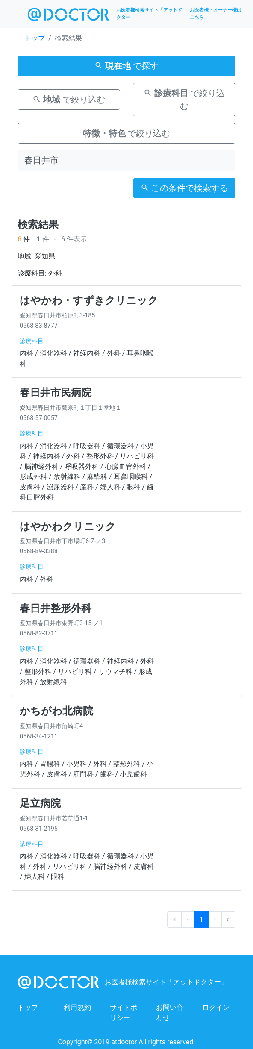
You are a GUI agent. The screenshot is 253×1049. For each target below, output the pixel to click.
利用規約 (77, 1007)
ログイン (215, 1007)
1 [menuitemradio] (201, 919)
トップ (34, 38)
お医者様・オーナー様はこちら (215, 13)
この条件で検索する (184, 188)
